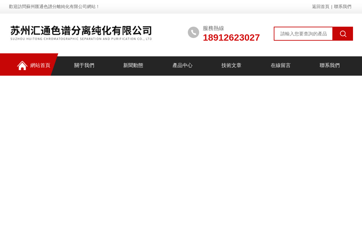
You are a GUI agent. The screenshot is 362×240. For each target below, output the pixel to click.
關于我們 (83, 66)
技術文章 (230, 66)
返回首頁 (320, 6)
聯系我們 (342, 6)
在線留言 (279, 66)
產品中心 (181, 66)
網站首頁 (32, 66)
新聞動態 (132, 66)
